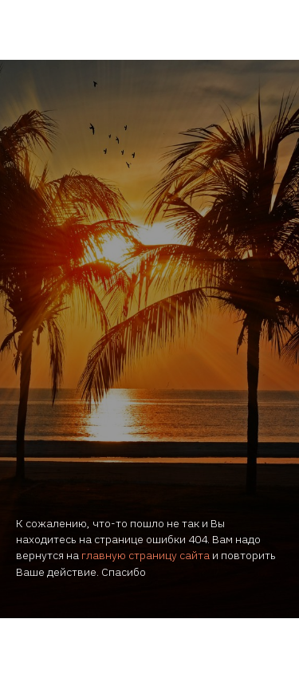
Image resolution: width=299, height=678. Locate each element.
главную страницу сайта (145, 555)
